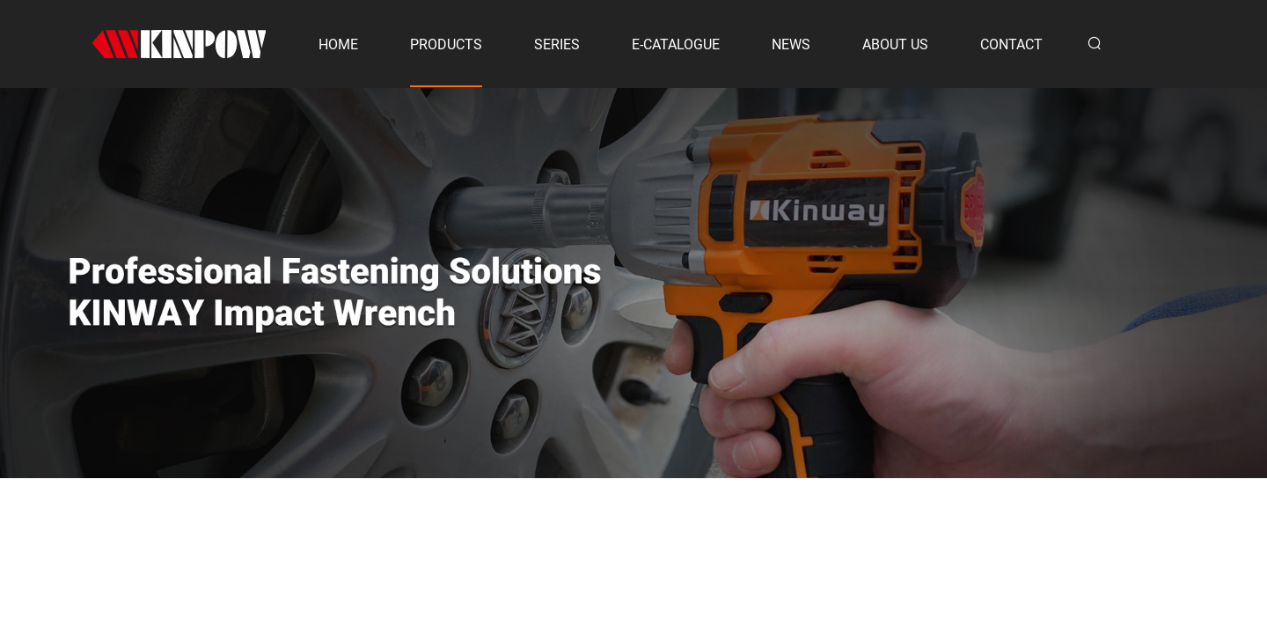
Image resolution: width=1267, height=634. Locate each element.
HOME (338, 44)
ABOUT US (895, 44)
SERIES (557, 44)
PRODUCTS (446, 44)
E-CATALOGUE (676, 44)
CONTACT (1011, 44)
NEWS (791, 44)
